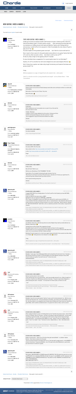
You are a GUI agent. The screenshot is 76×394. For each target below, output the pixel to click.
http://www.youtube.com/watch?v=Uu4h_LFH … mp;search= (43, 151)
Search (12, 11)
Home (6, 8)
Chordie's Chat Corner (23, 27)
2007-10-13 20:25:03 (67, 144)
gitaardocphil (11, 189)
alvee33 (10, 84)
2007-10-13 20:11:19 (68, 129)
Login (24, 11)
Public (33, 8)
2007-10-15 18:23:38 (67, 311)
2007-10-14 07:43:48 (67, 191)
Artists (23, 8)
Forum (69, 8)
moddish (10, 38)
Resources (59, 8)
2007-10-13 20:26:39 (67, 164)
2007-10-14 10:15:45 (68, 251)
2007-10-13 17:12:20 (68, 85)
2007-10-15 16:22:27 (67, 296)
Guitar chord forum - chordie (9, 27)
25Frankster (11, 294)
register (13, 32)
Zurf (9, 272)
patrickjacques (12, 127)
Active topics (58, 20)
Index (5, 11)
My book (46, 8)
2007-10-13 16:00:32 (67, 40)
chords (71, 391)
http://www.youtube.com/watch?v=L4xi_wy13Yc (46, 149)
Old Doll (10, 103)
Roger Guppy (11, 143)
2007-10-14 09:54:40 (67, 220)
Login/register (69, 3)
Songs (14, 8)
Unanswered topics (68, 20)
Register (18, 11)
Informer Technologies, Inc (46, 382)
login (9, 32)
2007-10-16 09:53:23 (67, 352)
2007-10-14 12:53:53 (67, 273)
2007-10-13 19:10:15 (68, 104)
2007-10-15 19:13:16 (68, 335)
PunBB (31, 382)
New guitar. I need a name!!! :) (13, 24)
